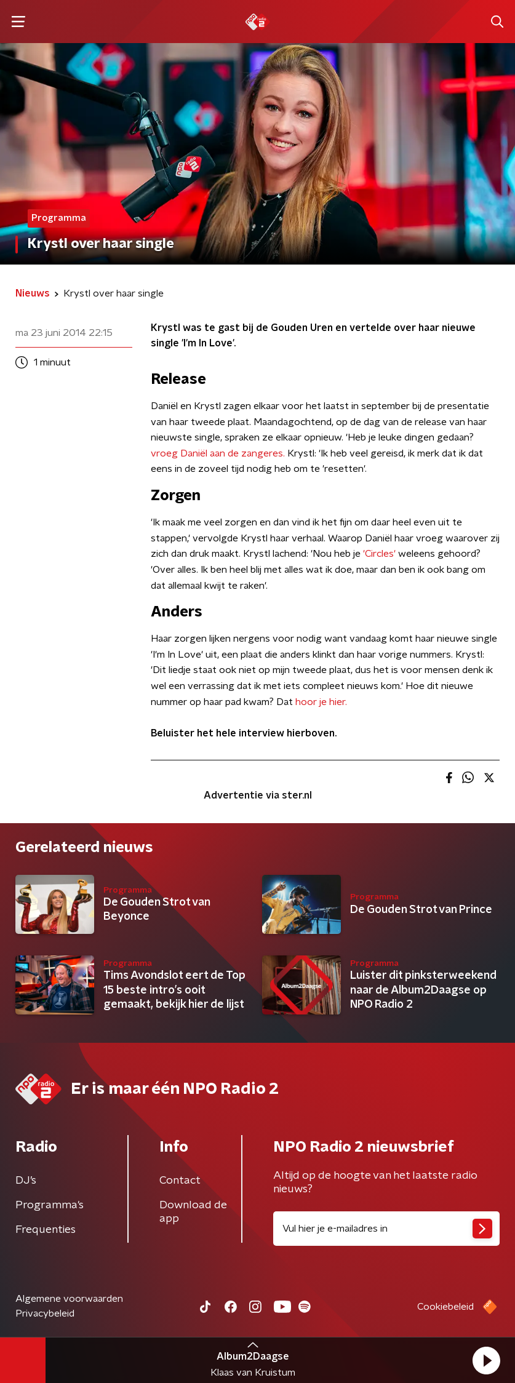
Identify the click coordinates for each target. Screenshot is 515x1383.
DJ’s (25, 1180)
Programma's (49, 1205)
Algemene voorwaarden (69, 1299)
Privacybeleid (44, 1313)
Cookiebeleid (445, 1307)
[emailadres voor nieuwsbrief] (386, 1228)
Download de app (193, 1212)
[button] (486, 1360)
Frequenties (45, 1229)
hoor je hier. (321, 702)
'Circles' (379, 554)
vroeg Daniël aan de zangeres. (218, 453)
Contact (180, 1180)
